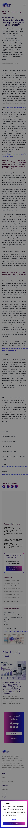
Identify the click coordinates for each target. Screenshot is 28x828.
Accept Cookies (14, 823)
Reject (14, 819)
